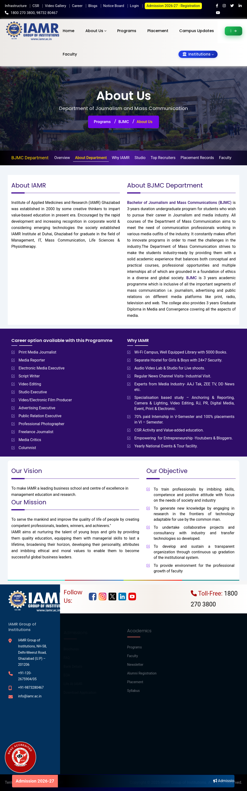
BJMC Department (29, 157)
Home (68, 31)
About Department (91, 157)
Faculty (70, 54)
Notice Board (113, 6)
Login (134, 6)
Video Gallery (55, 6)
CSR (35, 6)
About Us (94, 31)
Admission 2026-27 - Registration (173, 6)
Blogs (92, 6)
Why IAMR (121, 157)
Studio (140, 157)
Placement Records (197, 157)
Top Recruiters (163, 157)
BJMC (123, 121)
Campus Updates (196, 31)
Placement (157, 31)
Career (77, 6)
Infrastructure (16, 6)
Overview (62, 157)
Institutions (197, 54)
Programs (126, 31)
